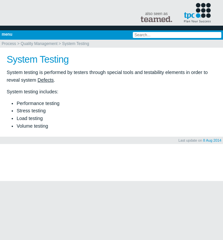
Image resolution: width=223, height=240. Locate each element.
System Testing (75, 43)
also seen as (156, 16)
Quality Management (39, 43)
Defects (46, 80)
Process (9, 43)
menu (7, 34)
